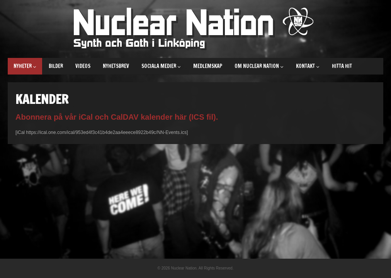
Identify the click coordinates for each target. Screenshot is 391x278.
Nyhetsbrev (116, 66)
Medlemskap (207, 66)
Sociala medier (161, 66)
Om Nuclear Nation (259, 66)
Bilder (56, 66)
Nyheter (25, 66)
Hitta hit (342, 66)
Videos (82, 66)
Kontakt (308, 66)
